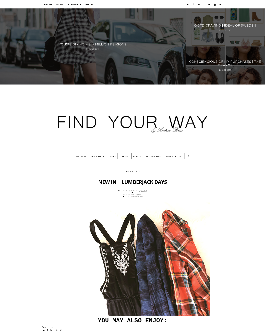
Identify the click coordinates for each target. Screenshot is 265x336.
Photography (153, 156)
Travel (124, 156)
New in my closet (132, 194)
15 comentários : (134, 196)
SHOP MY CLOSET (174, 156)
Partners (81, 156)
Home (48, 4)
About (59, 4)
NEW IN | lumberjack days (132, 181)
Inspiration (97, 156)
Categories (74, 4)
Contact (90, 4)
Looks (112, 156)
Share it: (47, 327)
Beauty (137, 156)
